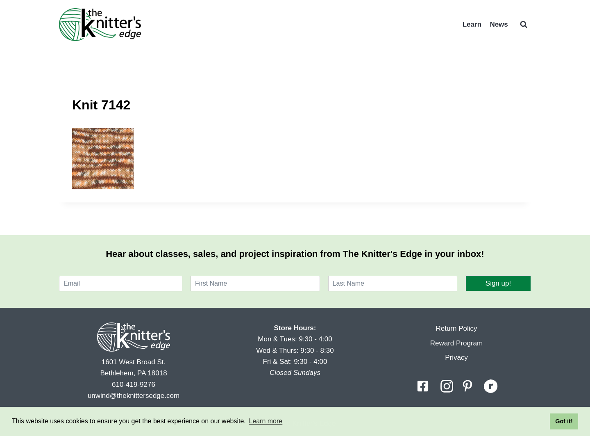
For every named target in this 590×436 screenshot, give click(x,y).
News (499, 24)
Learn (472, 24)
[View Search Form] (523, 24)
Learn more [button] (265, 421)
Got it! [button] (563, 421)
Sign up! (498, 283)
